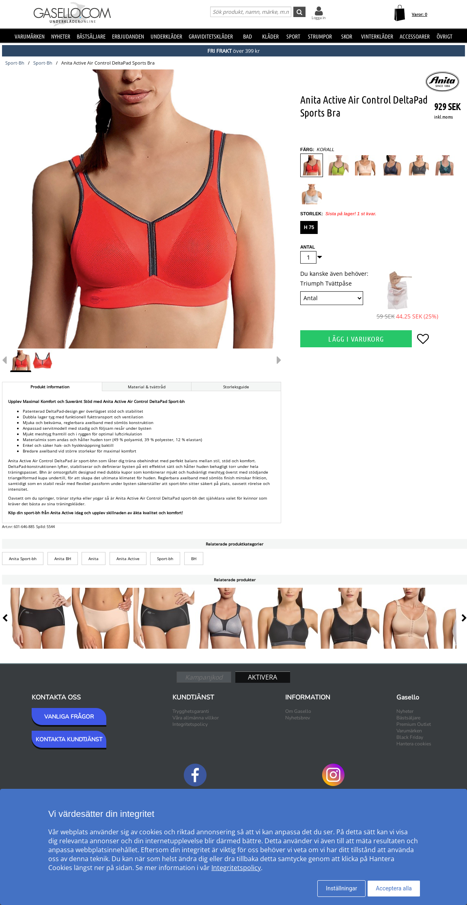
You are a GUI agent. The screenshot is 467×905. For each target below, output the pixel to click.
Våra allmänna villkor (195, 717)
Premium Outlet (413, 724)
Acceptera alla (394, 888)
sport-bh (14, 63)
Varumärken (30, 36)
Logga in (319, 17)
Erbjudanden (128, 36)
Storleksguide (236, 387)
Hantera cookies (413, 743)
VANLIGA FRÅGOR (69, 717)
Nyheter (60, 36)
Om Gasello (298, 711)
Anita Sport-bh (23, 558)
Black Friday (409, 737)
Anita (93, 558)
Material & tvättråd (147, 387)
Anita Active (128, 558)
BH (193, 558)
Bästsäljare (91, 36)
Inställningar (341, 888)
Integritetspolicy (190, 724)
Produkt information (49, 387)
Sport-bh (165, 558)
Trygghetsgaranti (190, 711)
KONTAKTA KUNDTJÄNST (69, 739)
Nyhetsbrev (297, 717)
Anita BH (62, 558)
